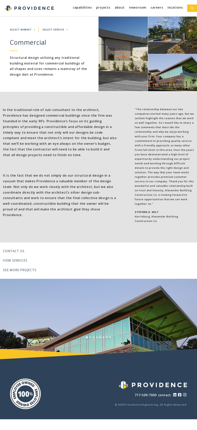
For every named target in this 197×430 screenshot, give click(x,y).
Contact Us (13, 251)
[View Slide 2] (90, 337)
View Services (15, 260)
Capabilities (82, 7)
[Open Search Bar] (192, 8)
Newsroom (137, 7)
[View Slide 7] (107, 337)
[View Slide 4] (97, 337)
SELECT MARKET (22, 29)
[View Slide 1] (87, 337)
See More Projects (19, 270)
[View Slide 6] (103, 337)
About (120, 7)
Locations (175, 7)
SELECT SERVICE (55, 29)
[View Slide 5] (100, 337)
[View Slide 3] (93, 337)
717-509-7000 (146, 395)
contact (164, 395)
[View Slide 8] (110, 337)
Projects (103, 7)
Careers (157, 7)
